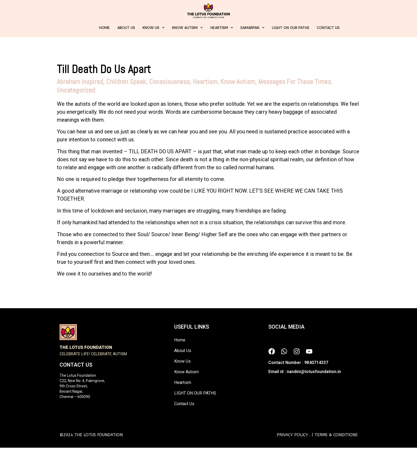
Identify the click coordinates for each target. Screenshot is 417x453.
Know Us (154, 27)
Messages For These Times (294, 81)
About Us (126, 27)
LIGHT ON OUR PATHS (290, 27)
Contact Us (328, 27)
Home (104, 27)
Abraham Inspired (80, 81)
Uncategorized (76, 90)
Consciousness (169, 81)
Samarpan (252, 27)
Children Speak (126, 81)
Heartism (221, 27)
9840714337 (316, 362)
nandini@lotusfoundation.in (314, 371)
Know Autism (187, 27)
